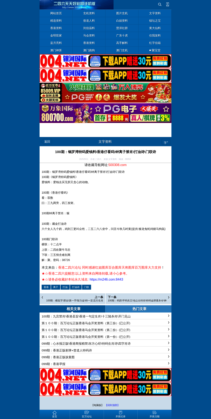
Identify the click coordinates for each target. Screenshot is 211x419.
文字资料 (105, 141)
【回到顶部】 (112, 405)
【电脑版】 (97, 405)
